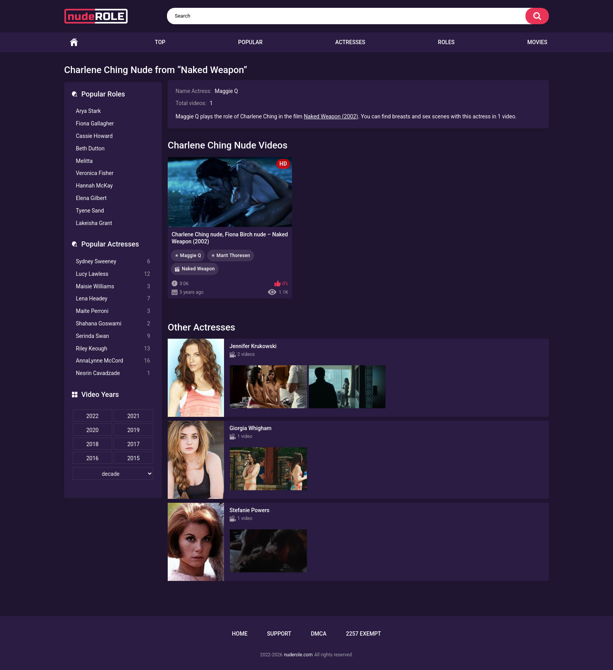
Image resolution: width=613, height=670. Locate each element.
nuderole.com (298, 654)
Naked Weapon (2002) (331, 116)
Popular (250, 42)
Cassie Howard (94, 136)
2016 (92, 458)
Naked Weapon (198, 269)
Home (74, 42)
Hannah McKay (94, 185)
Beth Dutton (90, 148)
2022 (92, 416)
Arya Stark (88, 111)
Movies (537, 42)
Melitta (84, 161)
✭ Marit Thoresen (230, 255)
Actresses (350, 42)
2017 (133, 444)
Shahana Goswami (113, 323)
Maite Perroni (113, 311)
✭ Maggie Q (188, 255)
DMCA (318, 634)
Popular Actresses (110, 244)
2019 (133, 430)
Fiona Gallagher (95, 123)
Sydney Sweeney (113, 261)
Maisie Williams (113, 286)
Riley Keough (113, 348)
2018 (92, 444)
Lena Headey (113, 298)
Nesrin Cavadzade (113, 373)
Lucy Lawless (113, 274)
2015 (133, 458)
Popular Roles (103, 94)
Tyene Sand (90, 210)
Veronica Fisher (94, 173)
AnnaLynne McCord (113, 360)
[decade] (113, 473)
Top (160, 42)
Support (279, 634)
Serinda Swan (113, 336)
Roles (446, 42)
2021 (133, 416)
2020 (92, 430)
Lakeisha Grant (94, 223)
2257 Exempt (363, 634)
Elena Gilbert (91, 198)
